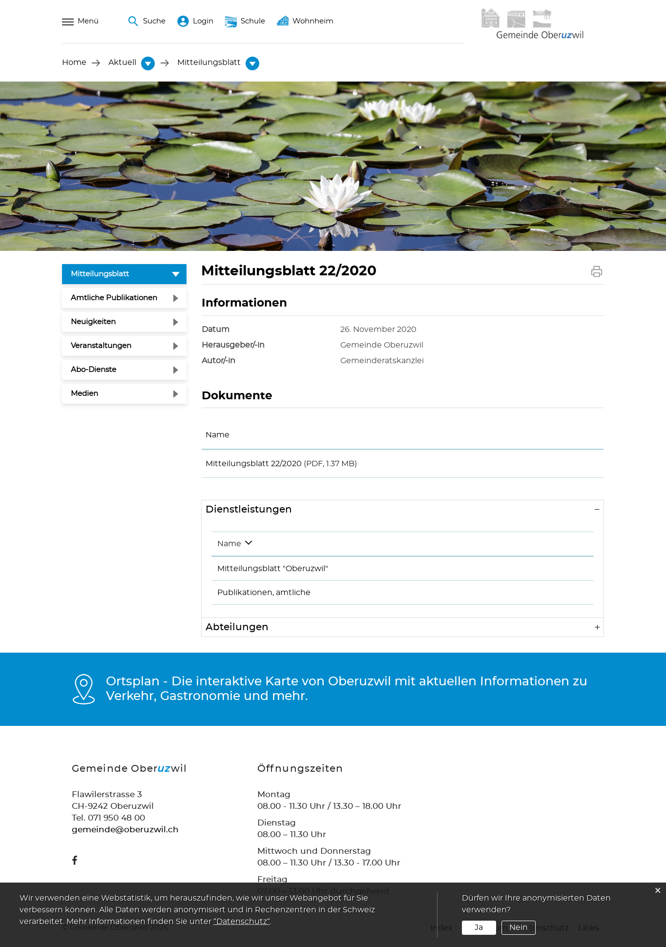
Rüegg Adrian (410, 572)
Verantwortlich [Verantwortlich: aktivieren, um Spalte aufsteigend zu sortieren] (411, 547)
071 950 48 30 (538, 572)
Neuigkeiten (93, 322)
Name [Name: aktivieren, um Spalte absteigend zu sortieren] (229, 547)
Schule (245, 21)
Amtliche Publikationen (114, 298)
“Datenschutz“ (241, 922)
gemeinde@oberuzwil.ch (125, 833)
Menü (80, 21)
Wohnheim (305, 21)
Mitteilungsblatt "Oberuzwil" (272, 572)
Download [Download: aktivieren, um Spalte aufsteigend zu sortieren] (529, 435)
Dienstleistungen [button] (249, 513)
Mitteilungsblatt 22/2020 (254, 464)
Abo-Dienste (93, 369)
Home (74, 63)
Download (554, 465)
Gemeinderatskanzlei (424, 596)
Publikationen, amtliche (264, 596)
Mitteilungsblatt (123, 273)
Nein (518, 927)
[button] (122, 63)
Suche (146, 21)
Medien (84, 393)
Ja (479, 927)
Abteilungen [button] (237, 631)
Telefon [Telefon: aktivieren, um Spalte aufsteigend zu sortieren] (526, 547)
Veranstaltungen (101, 346)
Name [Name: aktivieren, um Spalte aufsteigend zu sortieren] (217, 435)
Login (195, 21)
